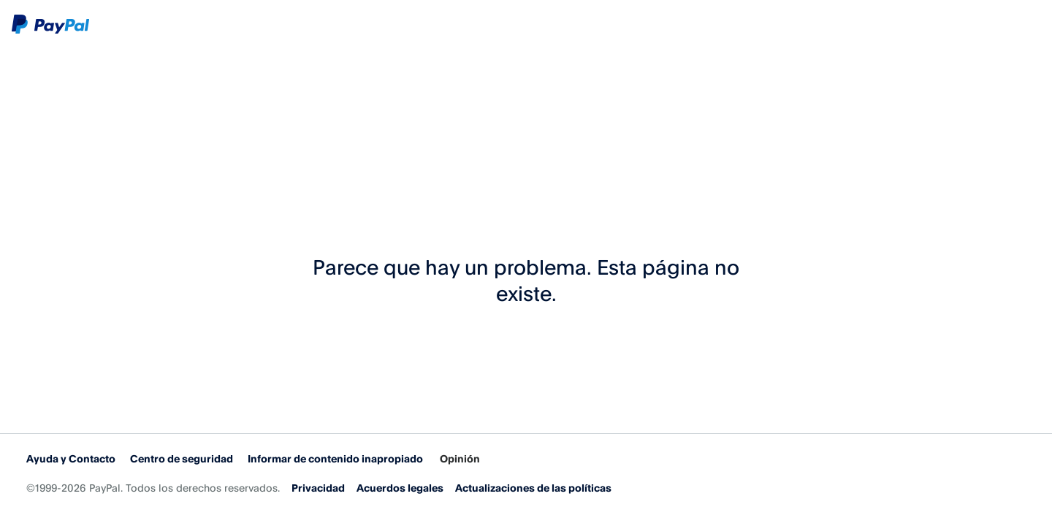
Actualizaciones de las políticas (533, 487)
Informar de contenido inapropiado (335, 458)
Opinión (460, 458)
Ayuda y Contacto (70, 458)
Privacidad (318, 487)
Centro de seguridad (181, 458)
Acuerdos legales (400, 487)
